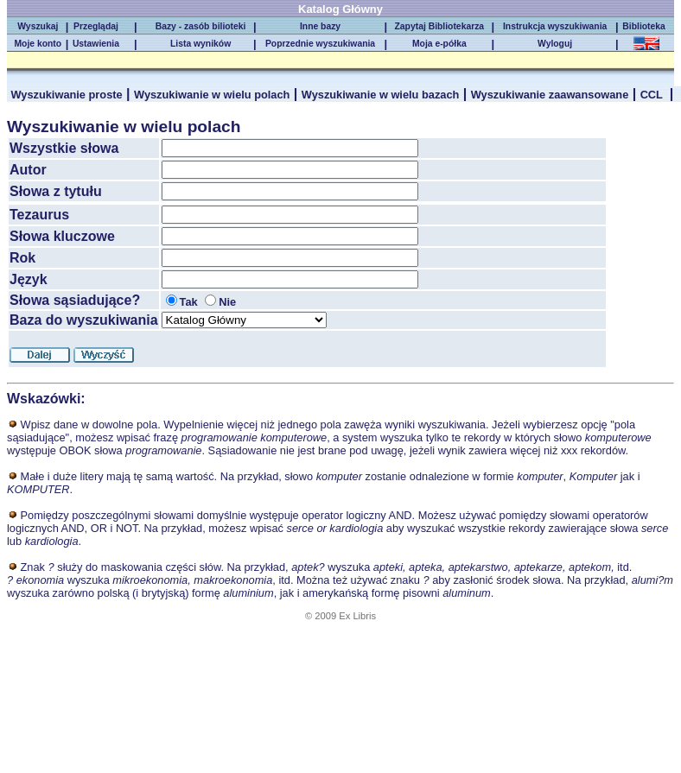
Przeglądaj (95, 26)
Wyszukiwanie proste (66, 94)
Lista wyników (200, 43)
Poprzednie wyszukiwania (320, 43)
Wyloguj (555, 43)
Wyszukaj (37, 26)
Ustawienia (96, 43)
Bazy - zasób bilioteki (201, 26)
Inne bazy (320, 26)
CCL (653, 94)
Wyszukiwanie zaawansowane (550, 94)
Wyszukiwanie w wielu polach (212, 94)
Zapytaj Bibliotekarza (440, 26)
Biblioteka (646, 26)
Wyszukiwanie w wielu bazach (381, 94)
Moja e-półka (439, 43)
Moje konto (37, 43)
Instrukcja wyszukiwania (555, 26)
